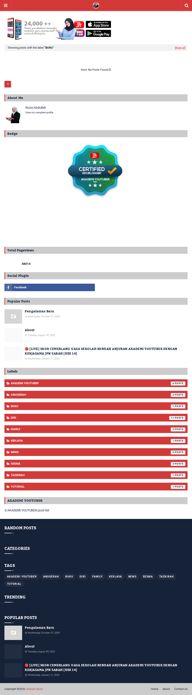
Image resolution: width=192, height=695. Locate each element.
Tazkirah (98, 475)
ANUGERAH (98, 395)
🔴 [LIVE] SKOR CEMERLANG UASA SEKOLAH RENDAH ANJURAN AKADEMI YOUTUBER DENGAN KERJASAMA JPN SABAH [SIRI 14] (101, 351)
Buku (98, 406)
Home (154, 689)
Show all (180, 47)
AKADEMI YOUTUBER (98, 383)
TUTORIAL (98, 487)
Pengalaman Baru (39, 311)
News (98, 452)
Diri (98, 418)
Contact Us (181, 689)
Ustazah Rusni (34, 689)
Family (98, 429)
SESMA (98, 464)
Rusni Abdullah (35, 107)
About (30, 330)
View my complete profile (39, 112)
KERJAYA (98, 441)
